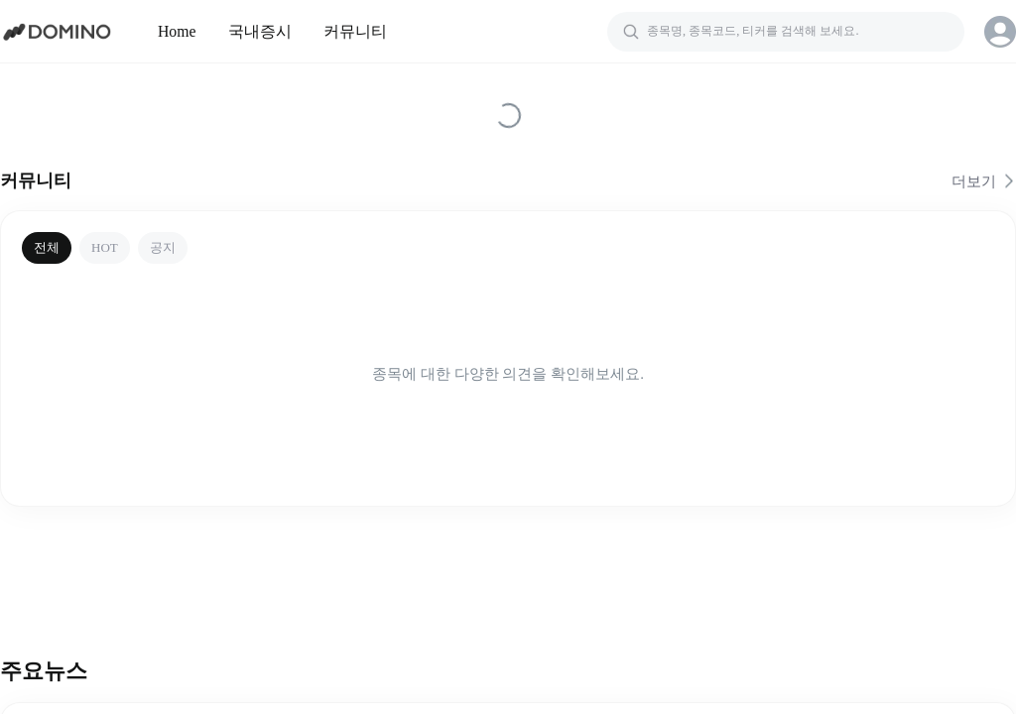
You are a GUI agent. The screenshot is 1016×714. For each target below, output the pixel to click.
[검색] (785, 32)
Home (177, 31)
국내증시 (260, 31)
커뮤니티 (355, 31)
